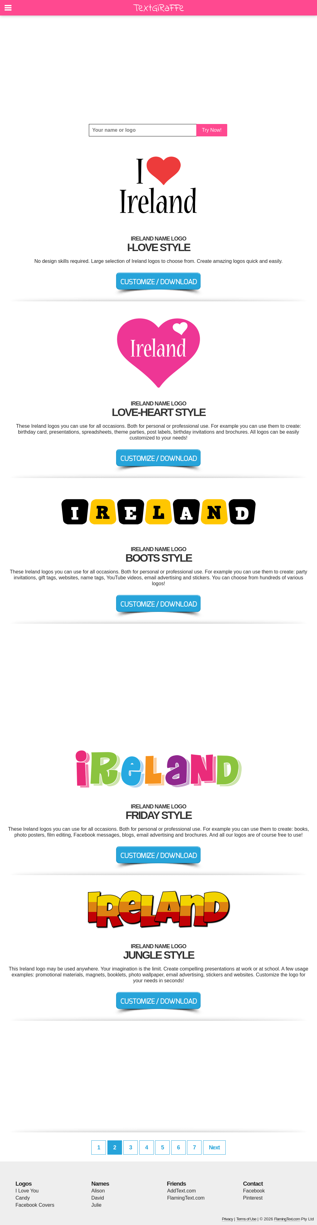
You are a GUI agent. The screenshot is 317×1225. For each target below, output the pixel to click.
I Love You (27, 1190)
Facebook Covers (34, 1205)
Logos (23, 1183)
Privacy (227, 1219)
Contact (253, 1183)
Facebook (254, 1190)
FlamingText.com (186, 1198)
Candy (22, 1198)
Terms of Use (246, 1219)
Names (100, 1183)
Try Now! (211, 130)
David (97, 1198)
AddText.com (181, 1190)
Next (214, 1147)
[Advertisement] (158, 69)
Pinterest (253, 1198)
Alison (98, 1190)
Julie (96, 1205)
